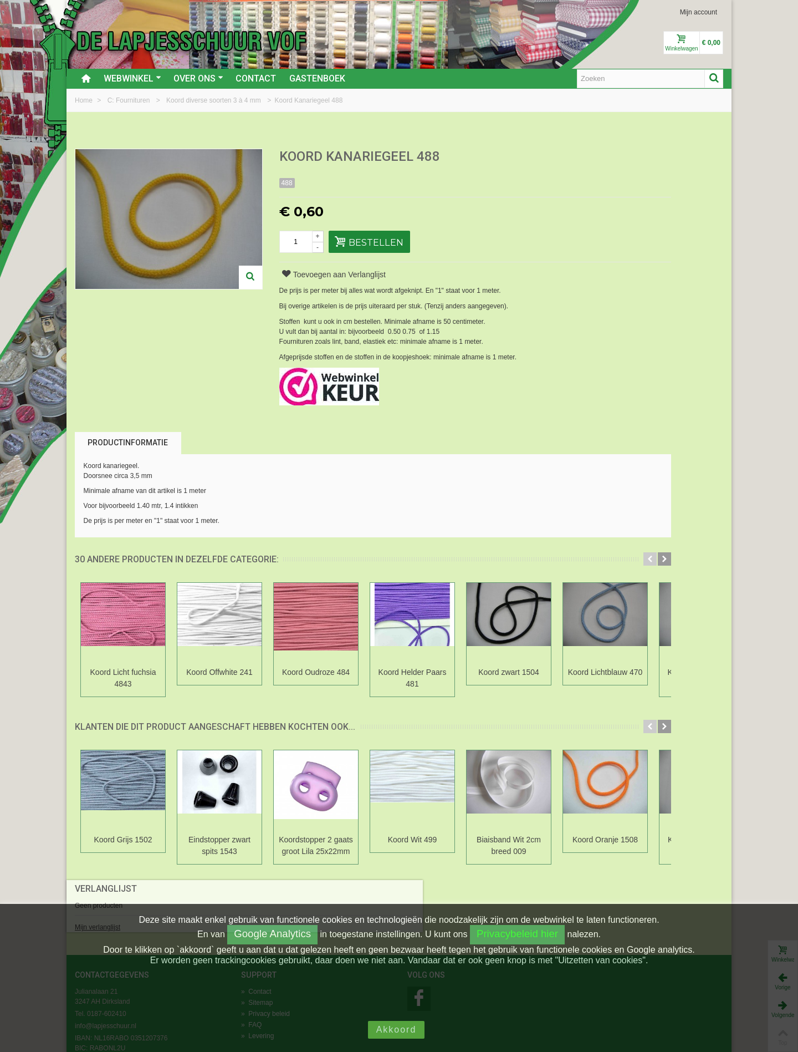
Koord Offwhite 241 (219, 672)
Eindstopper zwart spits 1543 (219, 845)
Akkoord (396, 1029)
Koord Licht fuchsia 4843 (123, 678)
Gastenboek (317, 78)
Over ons (198, 78)
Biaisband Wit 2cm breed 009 (509, 845)
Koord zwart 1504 (508, 672)
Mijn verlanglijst (596, 196)
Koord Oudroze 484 (316, 672)
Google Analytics (272, 933)
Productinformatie (128, 442)
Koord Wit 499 (412, 839)
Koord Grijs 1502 (123, 839)
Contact (256, 78)
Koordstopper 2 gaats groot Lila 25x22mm (316, 845)
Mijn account (698, 12)
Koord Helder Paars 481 (412, 678)
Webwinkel (132, 78)
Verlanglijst (605, 157)
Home (84, 100)
